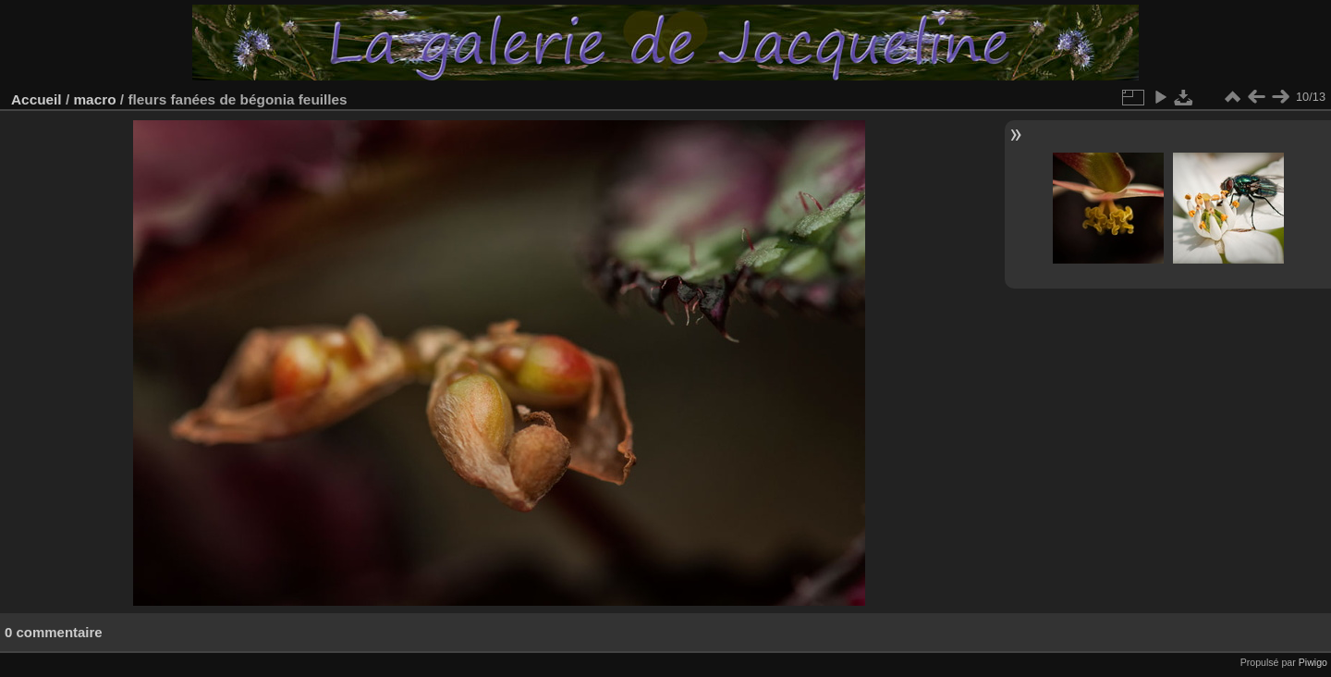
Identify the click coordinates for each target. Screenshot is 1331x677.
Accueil (36, 99)
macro (94, 99)
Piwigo (1313, 662)
